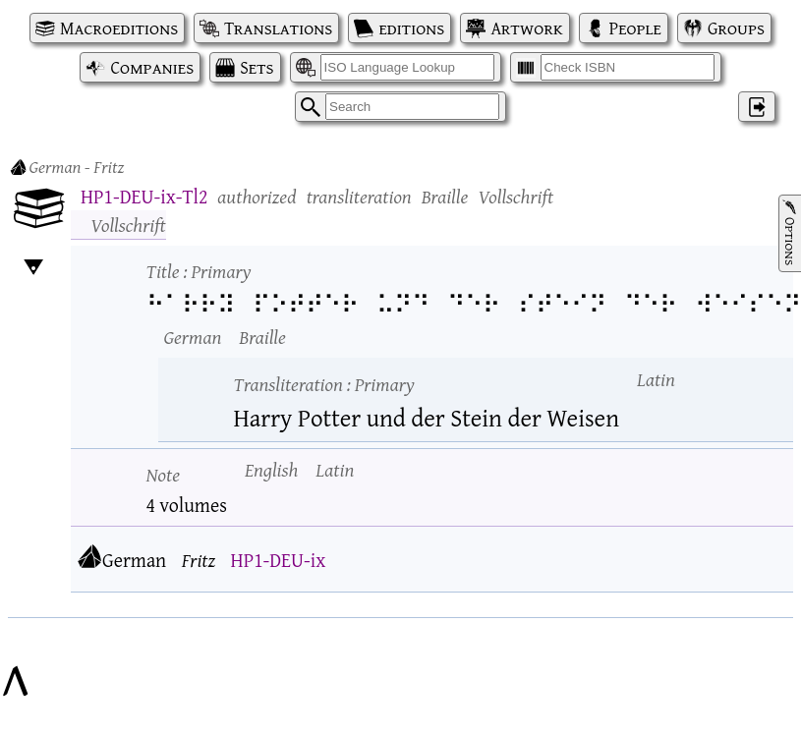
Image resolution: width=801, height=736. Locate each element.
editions (411, 28)
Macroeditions (119, 28)
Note (163, 474)
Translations (278, 28)
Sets (256, 67)
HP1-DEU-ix (278, 559)
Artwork (526, 28)
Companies (152, 67)
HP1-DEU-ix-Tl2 (144, 196)
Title (199, 270)
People (635, 28)
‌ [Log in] (756, 106)
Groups (736, 28)
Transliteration (324, 383)
